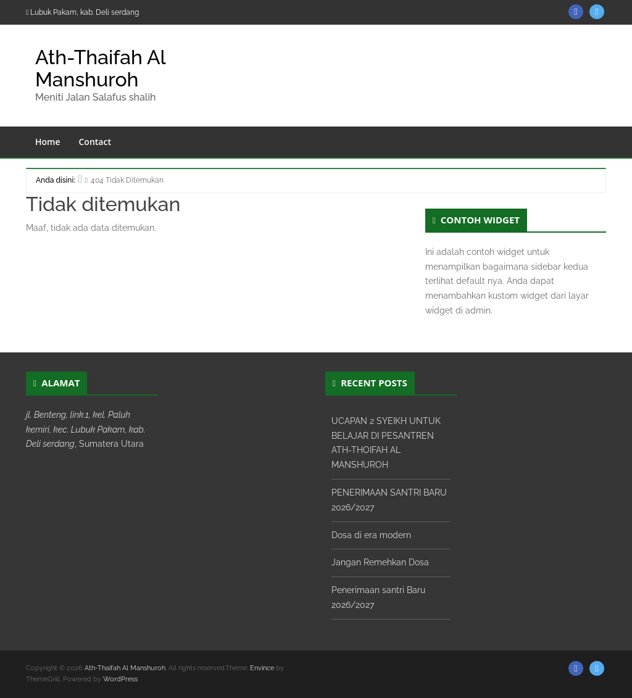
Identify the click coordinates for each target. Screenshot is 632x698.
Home (47, 141)
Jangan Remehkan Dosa (380, 562)
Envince (262, 668)
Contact (95, 141)
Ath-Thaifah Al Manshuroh (100, 68)
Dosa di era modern (371, 535)
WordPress (120, 679)
